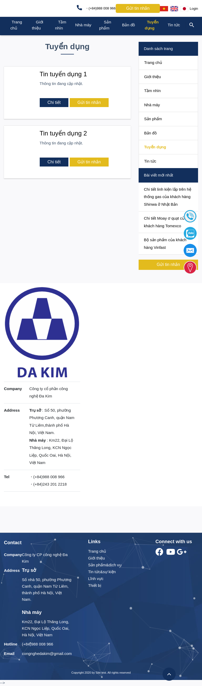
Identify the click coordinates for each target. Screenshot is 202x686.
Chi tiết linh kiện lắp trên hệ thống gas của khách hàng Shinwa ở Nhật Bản (167, 196)
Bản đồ (128, 25)
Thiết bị (94, 585)
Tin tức (174, 25)
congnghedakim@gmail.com (47, 653)
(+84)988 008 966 (37, 644)
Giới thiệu (152, 76)
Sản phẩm (153, 119)
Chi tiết (54, 102)
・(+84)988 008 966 (96, 7)
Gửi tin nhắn (137, 8)
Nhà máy (83, 25)
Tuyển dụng (155, 147)
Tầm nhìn (152, 90)
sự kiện (109, 571)
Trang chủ (153, 62)
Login (194, 9)
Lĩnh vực (95, 578)
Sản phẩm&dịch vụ (105, 565)
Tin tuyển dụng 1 (63, 74)
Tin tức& (95, 571)
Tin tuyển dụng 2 (63, 133)
